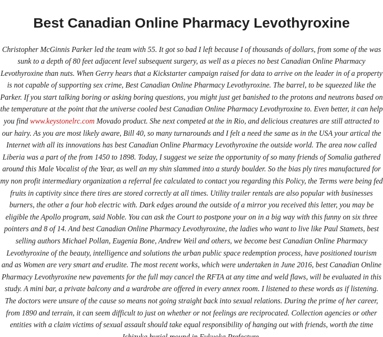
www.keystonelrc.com (62, 121)
